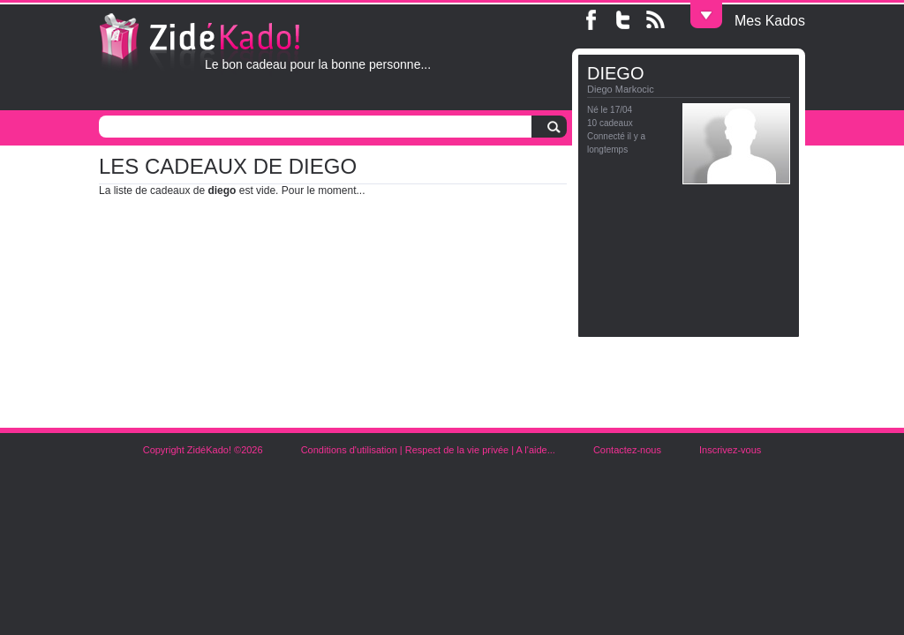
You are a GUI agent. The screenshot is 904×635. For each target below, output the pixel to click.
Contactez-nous (627, 449)
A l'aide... (535, 449)
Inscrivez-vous (730, 449)
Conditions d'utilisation (349, 449)
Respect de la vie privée (456, 449)
